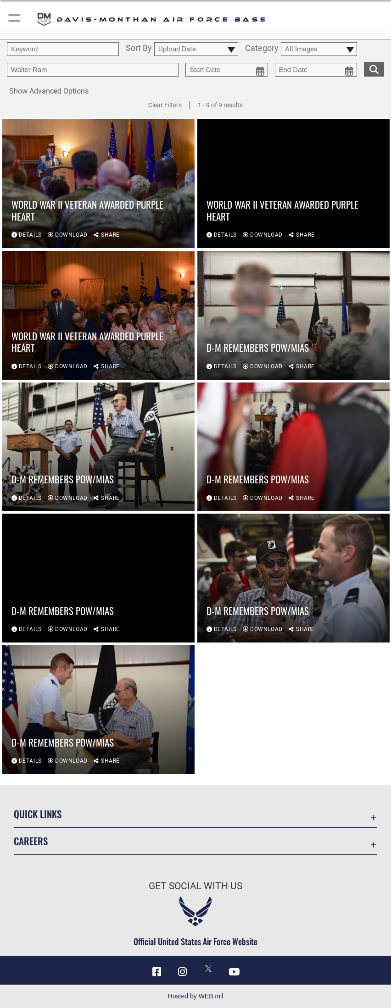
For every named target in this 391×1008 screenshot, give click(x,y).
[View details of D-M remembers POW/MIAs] (293, 315)
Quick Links (37, 814)
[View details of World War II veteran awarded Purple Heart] (98, 183)
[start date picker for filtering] (226, 70)
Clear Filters (165, 105)
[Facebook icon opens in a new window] (157, 972)
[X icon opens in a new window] (208, 968)
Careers (31, 841)
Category (262, 48)
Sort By (139, 48)
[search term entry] (63, 49)
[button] (15, 19)
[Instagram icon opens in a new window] (183, 972)
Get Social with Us (195, 886)
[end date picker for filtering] (316, 70)
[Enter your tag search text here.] (93, 70)
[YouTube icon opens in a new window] (234, 972)
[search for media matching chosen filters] (374, 68)
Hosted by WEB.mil (195, 996)
